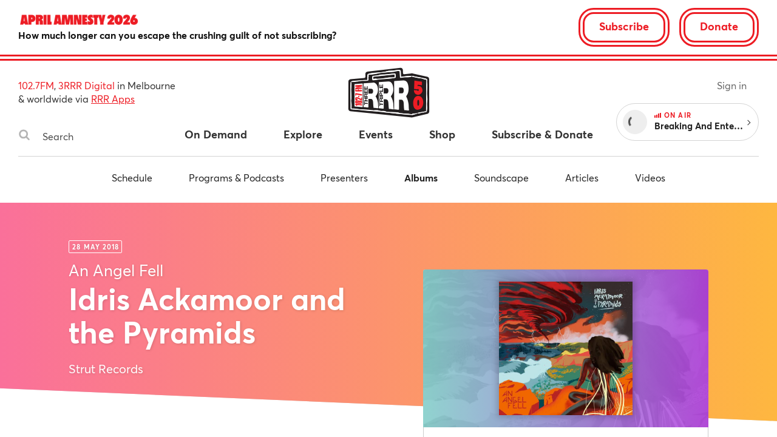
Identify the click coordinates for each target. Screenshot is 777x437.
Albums (421, 177)
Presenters (344, 177)
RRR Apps (113, 98)
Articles (582, 177)
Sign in (732, 85)
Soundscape (501, 177)
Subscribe (624, 26)
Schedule (132, 177)
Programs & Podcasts (236, 177)
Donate (719, 26)
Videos (650, 177)
